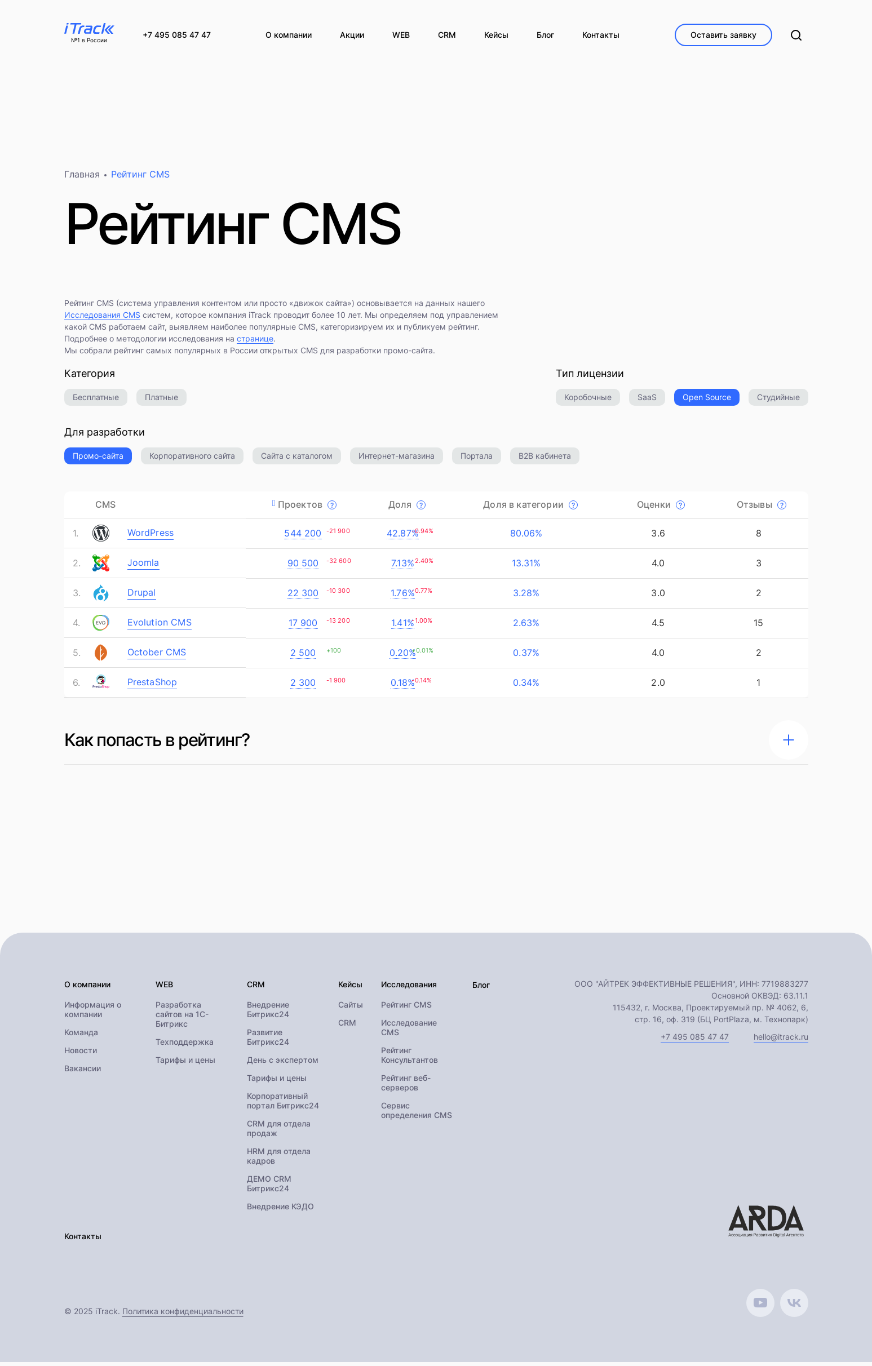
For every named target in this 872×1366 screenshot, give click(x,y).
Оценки (661, 508)
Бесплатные (96, 401)
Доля (407, 508)
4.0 (657, 567)
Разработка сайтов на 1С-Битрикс (182, 1018)
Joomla (143, 566)
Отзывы (761, 508)
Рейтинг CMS (406, 1009)
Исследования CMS (102, 318)
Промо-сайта (98, 459)
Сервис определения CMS (416, 1114)
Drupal (141, 596)
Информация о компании (92, 1013)
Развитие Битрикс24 (268, 1041)
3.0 (656, 596)
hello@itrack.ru (781, 1040)
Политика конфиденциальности (183, 1315)
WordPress (150, 536)
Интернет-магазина (396, 459)
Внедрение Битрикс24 (268, 1013)
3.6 (656, 537)
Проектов (307, 508)
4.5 (657, 626)
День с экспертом (282, 1064)
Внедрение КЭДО (280, 1211)
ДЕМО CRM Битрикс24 (269, 1188)
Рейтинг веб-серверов (406, 1087)
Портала (477, 459)
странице (255, 342)
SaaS (647, 401)
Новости (80, 1054)
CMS (105, 508)
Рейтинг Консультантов (409, 1059)
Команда (81, 1036)
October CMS (157, 656)
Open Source (707, 401)
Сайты (350, 1009)
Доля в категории (530, 508)
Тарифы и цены (185, 1064)
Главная (82, 178)
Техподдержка (185, 1046)
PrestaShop (152, 685)
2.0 (656, 686)
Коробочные (588, 401)
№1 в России (89, 40)
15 (757, 626)
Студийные (778, 401)
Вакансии (82, 1072)
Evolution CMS (159, 626)
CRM (347, 1027)
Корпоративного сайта (192, 459)
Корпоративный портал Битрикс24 (283, 1105)
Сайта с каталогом (297, 459)
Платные (161, 401)
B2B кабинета (545, 459)
